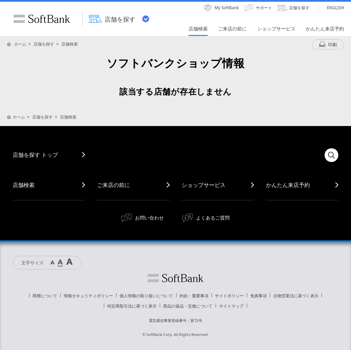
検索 (331, 155)
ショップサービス (204, 185)
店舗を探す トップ (35, 155)
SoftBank (42, 19)
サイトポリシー (229, 296)
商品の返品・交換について (188, 306)
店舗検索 (69, 44)
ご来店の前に (113, 185)
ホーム (20, 44)
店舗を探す (44, 44)
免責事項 (258, 296)
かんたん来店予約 (288, 185)
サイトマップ (231, 306)
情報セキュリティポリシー (88, 296)
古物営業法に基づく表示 (295, 296)
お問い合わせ (149, 217)
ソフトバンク (175, 278)
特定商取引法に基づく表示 (132, 306)
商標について (45, 296)
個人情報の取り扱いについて (146, 296)
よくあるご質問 (213, 217)
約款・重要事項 (194, 296)
